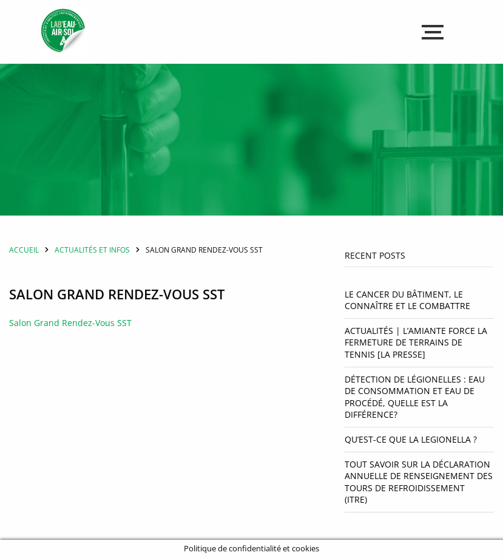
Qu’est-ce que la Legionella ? (412, 439)
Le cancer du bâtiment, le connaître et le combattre (407, 300)
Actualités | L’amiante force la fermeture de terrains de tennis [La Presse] (416, 342)
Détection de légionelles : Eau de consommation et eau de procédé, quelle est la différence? (415, 397)
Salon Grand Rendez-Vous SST (70, 322)
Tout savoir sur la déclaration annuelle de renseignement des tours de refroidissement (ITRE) (419, 482)
